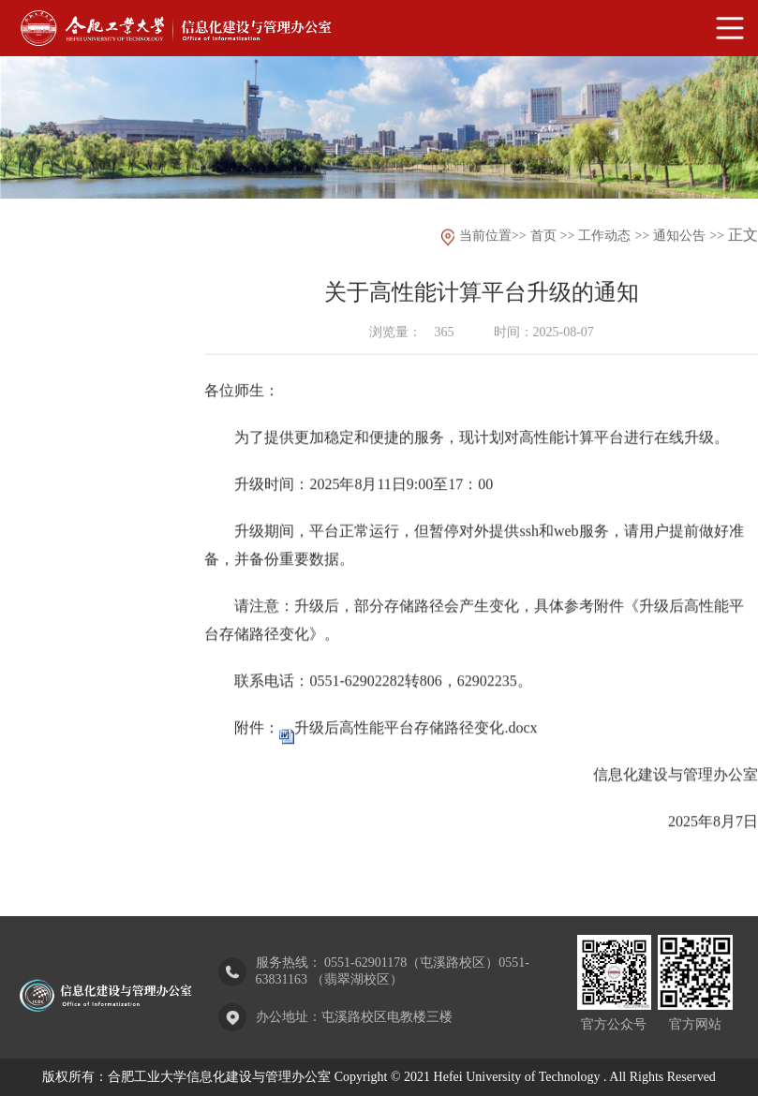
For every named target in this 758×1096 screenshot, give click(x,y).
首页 (543, 237)
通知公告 (87, 514)
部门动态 (87, 460)
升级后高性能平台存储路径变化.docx (415, 740)
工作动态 (604, 237)
